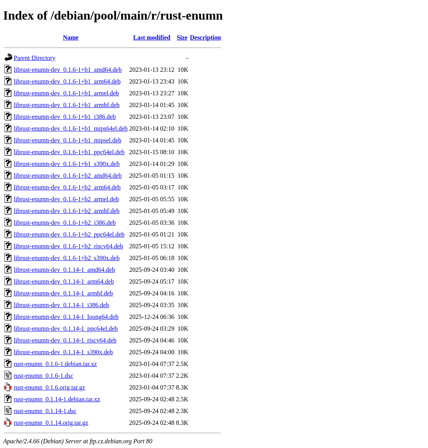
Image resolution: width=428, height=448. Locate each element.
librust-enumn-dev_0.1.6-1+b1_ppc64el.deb (69, 152)
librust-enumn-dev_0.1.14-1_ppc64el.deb (66, 328)
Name (70, 37)
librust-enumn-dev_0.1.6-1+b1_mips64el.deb (70, 128)
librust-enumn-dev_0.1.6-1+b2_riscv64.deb (68, 246)
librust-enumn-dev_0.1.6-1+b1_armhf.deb (67, 105)
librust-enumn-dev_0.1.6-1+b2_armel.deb (66, 199)
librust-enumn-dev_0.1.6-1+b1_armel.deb (66, 93)
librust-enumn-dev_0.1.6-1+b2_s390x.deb (67, 258)
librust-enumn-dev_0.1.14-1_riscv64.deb (65, 340)
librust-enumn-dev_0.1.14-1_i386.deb (61, 305)
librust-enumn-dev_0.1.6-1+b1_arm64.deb (67, 81)
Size (182, 37)
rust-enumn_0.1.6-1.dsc (43, 375)
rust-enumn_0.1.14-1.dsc (45, 411)
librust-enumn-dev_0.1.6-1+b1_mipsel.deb (67, 140)
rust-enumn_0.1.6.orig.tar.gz (49, 387)
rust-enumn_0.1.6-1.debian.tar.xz (55, 364)
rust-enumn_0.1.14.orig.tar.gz (51, 422)
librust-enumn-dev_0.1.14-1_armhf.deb (63, 293)
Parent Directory (34, 58)
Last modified (152, 37)
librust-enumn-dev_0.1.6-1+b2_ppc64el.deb (69, 234)
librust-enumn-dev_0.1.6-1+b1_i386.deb (65, 116)
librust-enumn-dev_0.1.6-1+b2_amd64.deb (68, 175)
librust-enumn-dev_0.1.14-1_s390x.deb (63, 352)
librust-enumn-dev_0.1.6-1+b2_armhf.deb (67, 211)
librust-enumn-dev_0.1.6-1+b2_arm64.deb (67, 187)
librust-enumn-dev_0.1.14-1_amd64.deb (64, 269)
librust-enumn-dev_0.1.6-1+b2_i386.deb (65, 222)
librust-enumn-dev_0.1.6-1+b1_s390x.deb (67, 163)
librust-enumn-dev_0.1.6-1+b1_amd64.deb (68, 69)
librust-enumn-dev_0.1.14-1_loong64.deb (66, 316)
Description (205, 37)
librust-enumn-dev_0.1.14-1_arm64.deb (64, 281)
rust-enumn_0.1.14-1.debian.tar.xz (57, 399)
